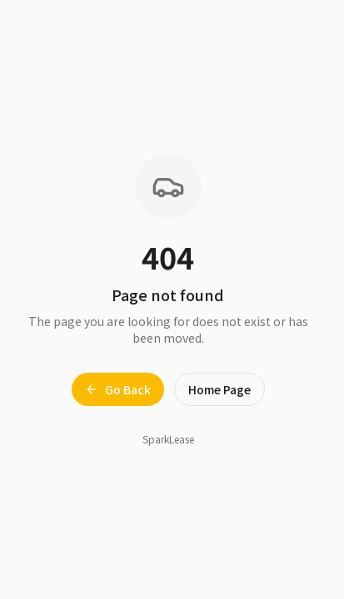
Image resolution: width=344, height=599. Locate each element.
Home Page (219, 389)
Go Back (118, 389)
